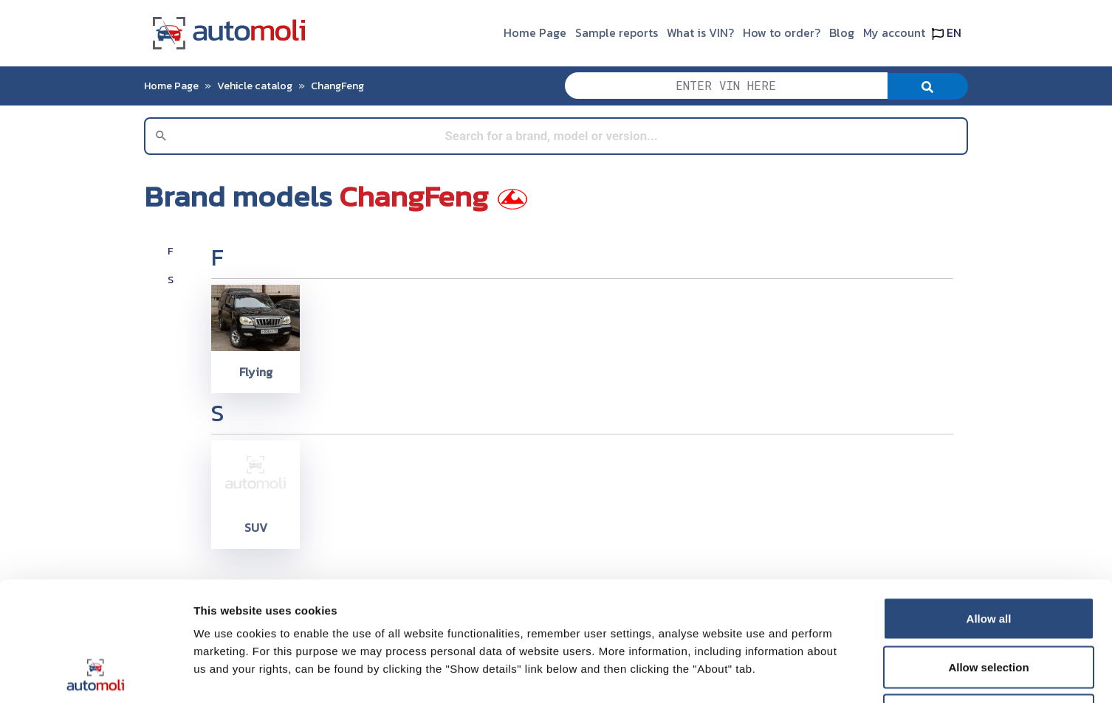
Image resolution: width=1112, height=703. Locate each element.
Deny (989, 606)
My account (894, 32)
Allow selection (988, 558)
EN (946, 32)
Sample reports (616, 32)
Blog (841, 32)
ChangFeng (337, 85)
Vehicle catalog (254, 85)
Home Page (535, 32)
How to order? (781, 32)
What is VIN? (700, 32)
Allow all (989, 509)
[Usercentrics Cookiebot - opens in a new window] (95, 674)
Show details (775, 674)
